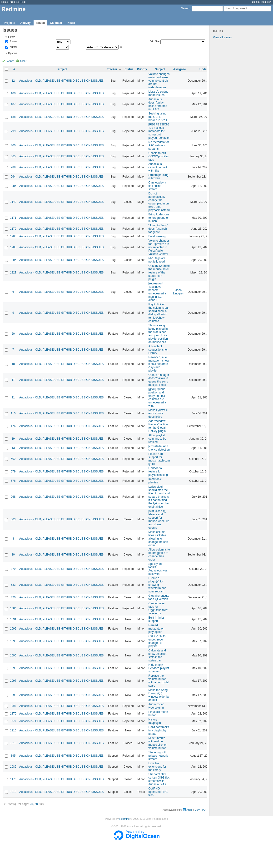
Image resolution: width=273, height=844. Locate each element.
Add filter (155, 41)
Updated (205, 69)
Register (266, 1)
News (71, 23)
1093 (13, 695)
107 (13, 104)
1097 (13, 680)
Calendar (56, 23)
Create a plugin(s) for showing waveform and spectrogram (157, 584)
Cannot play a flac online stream (157, 186)
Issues (40, 23)
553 (13, 721)
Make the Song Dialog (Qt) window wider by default (159, 695)
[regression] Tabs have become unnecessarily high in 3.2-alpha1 (157, 292)
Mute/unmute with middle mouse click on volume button (158, 743)
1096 (13, 655)
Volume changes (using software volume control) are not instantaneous (159, 80)
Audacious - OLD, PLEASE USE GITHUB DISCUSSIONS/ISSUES (61, 80)
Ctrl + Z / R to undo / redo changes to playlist (157, 641)
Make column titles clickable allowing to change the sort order (158, 538)
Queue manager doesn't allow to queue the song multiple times (159, 380)
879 (13, 569)
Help (23, 1)
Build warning (157, 236)
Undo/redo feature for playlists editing (158, 472)
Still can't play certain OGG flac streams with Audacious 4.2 (159, 779)
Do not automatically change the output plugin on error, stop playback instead (159, 202)
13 (13, 448)
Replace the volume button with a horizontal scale (159, 680)
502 (13, 459)
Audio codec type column (156, 706)
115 (13, 413)
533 (13, 584)
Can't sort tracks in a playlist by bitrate (159, 730)
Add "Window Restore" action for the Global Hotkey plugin (158, 426)
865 (13, 156)
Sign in (256, 1)
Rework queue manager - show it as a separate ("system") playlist (159, 364)
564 (13, 176)
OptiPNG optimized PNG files (158, 792)
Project (62, 69)
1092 (13, 628)
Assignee (179, 69)
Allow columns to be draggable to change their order (159, 554)
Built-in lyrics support (156, 619)
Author (13, 46)
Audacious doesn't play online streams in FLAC (158, 104)
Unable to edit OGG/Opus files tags (159, 156)
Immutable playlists (155, 480)
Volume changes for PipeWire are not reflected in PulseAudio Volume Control (159, 247)
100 (13, 93)
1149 (13, 202)
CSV (197, 809)
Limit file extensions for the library (157, 767)
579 (13, 471)
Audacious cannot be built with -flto (158, 167)
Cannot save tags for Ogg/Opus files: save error (158, 608)
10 (13, 554)
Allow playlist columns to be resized (157, 439)
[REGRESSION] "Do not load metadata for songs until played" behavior (159, 131)
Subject (160, 69)
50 (36, 804)
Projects (14, 1)
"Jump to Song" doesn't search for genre (158, 229)
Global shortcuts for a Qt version (159, 597)
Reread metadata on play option (156, 629)
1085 (13, 766)
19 (13, 438)
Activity (25, 23)
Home (4, 1)
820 (13, 597)
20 (13, 333)
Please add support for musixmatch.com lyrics (159, 459)
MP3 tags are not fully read (157, 260)
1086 (13, 186)
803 (13, 519)
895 (13, 755)
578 (13, 480)
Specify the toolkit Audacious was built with (158, 569)
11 (13, 397)
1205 (13, 260)
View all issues (222, 37)
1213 (13, 743)
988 (13, 167)
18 (13, 364)
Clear (23, 61)
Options (12, 53)
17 (13, 380)
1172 (13, 228)
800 (13, 145)
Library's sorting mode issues (159, 93)
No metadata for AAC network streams (159, 145)
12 (13, 80)
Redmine (124, 818)
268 (13, 496)
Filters (11, 36)
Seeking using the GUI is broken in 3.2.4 (158, 117)
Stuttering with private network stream (158, 756)
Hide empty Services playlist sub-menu (159, 668)
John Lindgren (178, 291)
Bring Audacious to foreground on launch (159, 218)
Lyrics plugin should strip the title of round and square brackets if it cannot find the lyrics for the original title (159, 496)
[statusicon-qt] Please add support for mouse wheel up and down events (159, 519)
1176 (13, 779)
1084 (13, 608)
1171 (13, 217)
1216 (13, 730)
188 (13, 117)
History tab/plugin (155, 721)
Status (13, 41)
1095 (13, 641)
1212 (13, 792)
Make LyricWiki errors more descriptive (158, 413)
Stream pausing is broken (159, 176)
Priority (142, 69)
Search (185, 8)
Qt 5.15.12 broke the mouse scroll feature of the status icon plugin (159, 272)
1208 (13, 247)
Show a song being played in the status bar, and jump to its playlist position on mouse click (158, 334)
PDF (204, 809)
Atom (190, 809)
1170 (13, 713)
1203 (13, 236)
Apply (10, 61)
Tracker (112, 69)
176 (13, 426)
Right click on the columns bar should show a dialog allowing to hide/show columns (159, 313)
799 (13, 131)
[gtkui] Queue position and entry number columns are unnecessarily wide (157, 397)
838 (13, 706)
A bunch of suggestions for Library (158, 350)
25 (31, 804)
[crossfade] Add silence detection (159, 448)
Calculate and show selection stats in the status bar (158, 655)
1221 (13, 272)
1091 (13, 619)
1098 (13, 668)
